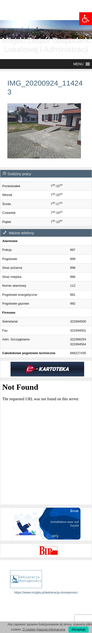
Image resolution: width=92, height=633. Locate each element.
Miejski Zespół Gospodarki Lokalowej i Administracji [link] (46, 45)
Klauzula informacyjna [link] (50, 629)
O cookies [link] (29, 629)
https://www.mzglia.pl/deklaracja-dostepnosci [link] (46, 592)
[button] (78, 64)
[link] (85, 18)
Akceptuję (78, 629)
